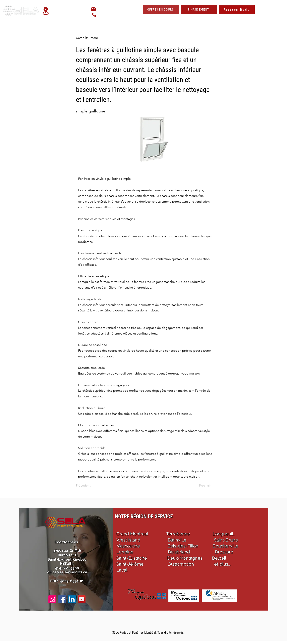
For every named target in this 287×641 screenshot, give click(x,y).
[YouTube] (82, 599)
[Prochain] (201, 486)
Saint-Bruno (226, 539)
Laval (121, 570)
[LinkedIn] (72, 599)
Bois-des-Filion (182, 545)
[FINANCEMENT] (199, 9)
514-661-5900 (111, 15)
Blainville (177, 539)
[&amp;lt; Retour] (89, 38)
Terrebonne (178, 533)
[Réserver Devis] (237, 9)
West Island (129, 539)
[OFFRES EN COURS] (161, 9)
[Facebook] (62, 599)
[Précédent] (89, 486)
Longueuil (223, 533)
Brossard (224, 551)
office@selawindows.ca (115, 9)
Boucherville (225, 545)
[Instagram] (52, 599)
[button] (207, 18)
